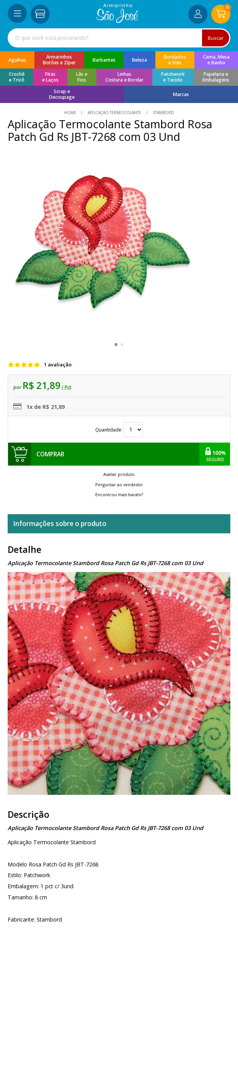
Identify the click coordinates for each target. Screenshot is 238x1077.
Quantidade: (119, 430)
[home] (117, 21)
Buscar (215, 37)
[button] (115, 344)
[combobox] (119, 37)
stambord (163, 112)
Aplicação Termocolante (114, 112)
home (70, 112)
